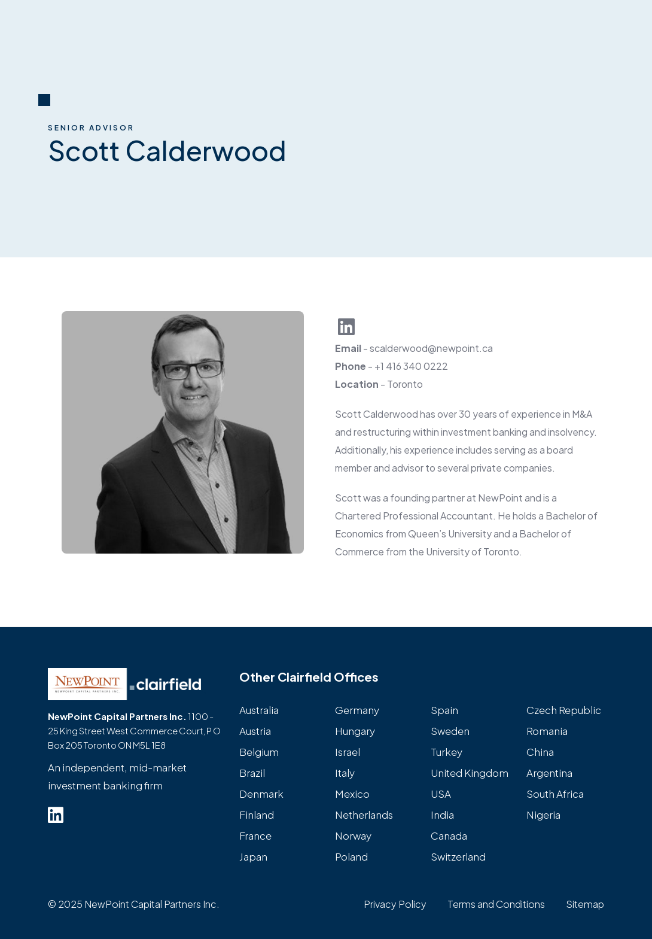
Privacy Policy (395, 904)
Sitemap (585, 904)
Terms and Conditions (496, 904)
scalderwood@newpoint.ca (431, 348)
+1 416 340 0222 (411, 366)
